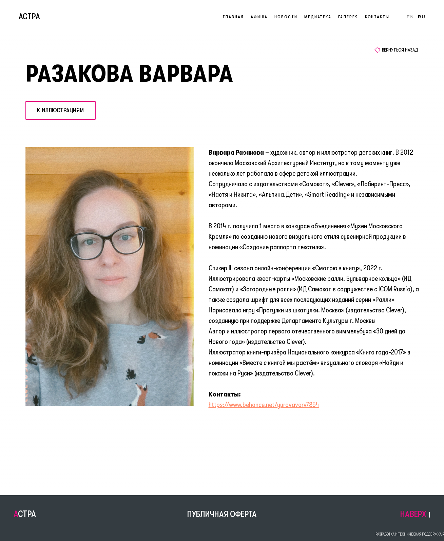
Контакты (377, 16)
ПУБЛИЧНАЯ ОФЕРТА (222, 514)
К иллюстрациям (60, 110)
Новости (285, 16)
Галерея (348, 16)
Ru (422, 16)
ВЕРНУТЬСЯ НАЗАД (400, 50)
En (410, 16)
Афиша (259, 16)
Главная (233, 16)
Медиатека (317, 16)
